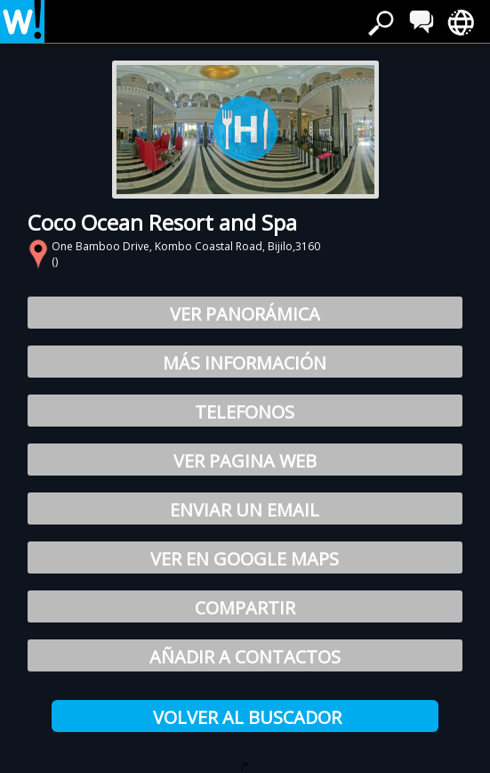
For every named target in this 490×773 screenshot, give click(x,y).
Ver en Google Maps (244, 559)
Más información (244, 363)
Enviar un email (244, 510)
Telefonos (244, 412)
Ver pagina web (245, 461)
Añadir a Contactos (245, 657)
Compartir (245, 608)
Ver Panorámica (245, 314)
